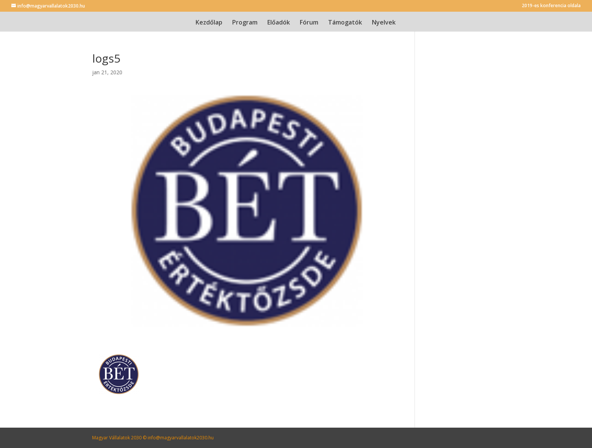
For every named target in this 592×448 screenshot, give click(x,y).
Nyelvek (384, 23)
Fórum (309, 23)
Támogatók (345, 23)
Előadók (278, 23)
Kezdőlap (209, 23)
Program (244, 23)
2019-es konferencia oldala (551, 6)
